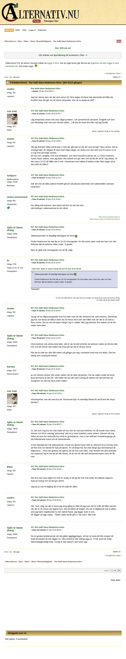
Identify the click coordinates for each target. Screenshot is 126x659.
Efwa (10, 466)
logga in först (53, 63)
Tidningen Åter (51, 21)
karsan (11, 366)
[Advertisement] (63, 606)
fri (8, 260)
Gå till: (106, 570)
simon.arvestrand (17, 197)
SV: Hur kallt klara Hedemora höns (47, 111)
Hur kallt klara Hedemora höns (45, 88)
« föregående (109, 73)
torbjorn (11, 175)
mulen (10, 89)
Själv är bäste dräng (15, 228)
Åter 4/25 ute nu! (63, 48)
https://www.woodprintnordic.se (109, 217)
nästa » (119, 73)
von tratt (12, 111)
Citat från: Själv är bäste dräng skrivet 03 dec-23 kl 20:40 (56, 269)
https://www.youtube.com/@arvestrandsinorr (105, 219)
